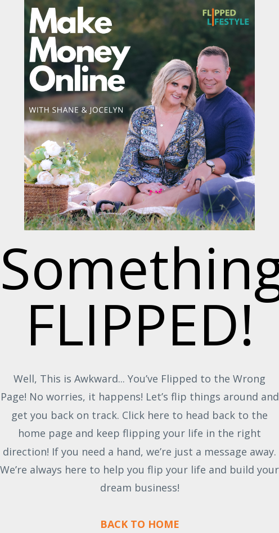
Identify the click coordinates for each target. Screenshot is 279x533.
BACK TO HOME (139, 524)
